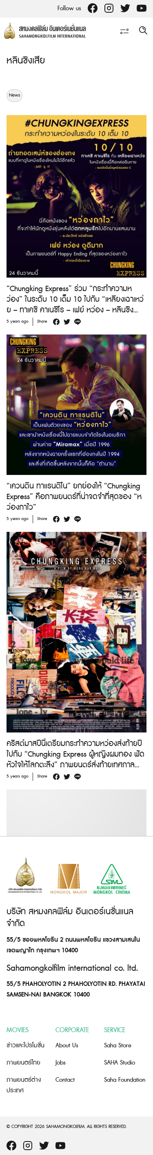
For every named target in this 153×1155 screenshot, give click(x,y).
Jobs (60, 1062)
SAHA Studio (119, 1062)
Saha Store (117, 1045)
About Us (66, 1045)
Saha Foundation (124, 1080)
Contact (65, 1080)
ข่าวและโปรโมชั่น (25, 1045)
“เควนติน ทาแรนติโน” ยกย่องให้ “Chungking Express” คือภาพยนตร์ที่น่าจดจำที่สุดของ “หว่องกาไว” (74, 496)
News (14, 95)
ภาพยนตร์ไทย (23, 1062)
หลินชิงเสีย (26, 61)
